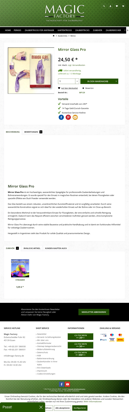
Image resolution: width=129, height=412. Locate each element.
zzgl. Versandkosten (76, 65)
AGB (39, 355)
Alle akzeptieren (62, 408)
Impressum (42, 371)
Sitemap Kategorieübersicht (49, 346)
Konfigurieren (80, 408)
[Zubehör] (97, 30)
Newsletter (42, 334)
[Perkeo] (17, 30)
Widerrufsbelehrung (46, 349)
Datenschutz (42, 352)
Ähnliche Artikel (32, 248)
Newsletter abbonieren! (94, 312)
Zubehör (12, 248)
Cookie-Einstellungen (46, 374)
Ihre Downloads (44, 367)
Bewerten (88, 88)
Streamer (20, 280)
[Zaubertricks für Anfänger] (39, 30)
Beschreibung (13, 132)
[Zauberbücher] (113, 30)
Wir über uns (43, 340)
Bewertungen (33, 131)
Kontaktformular (44, 343)
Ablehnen (47, 408)
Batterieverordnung (45, 358)
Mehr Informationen (93, 401)
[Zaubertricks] (82, 30)
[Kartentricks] (65, 30)
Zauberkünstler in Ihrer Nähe (47, 363)
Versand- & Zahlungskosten (49, 337)
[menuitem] (123, 6)
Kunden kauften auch (56, 248)
